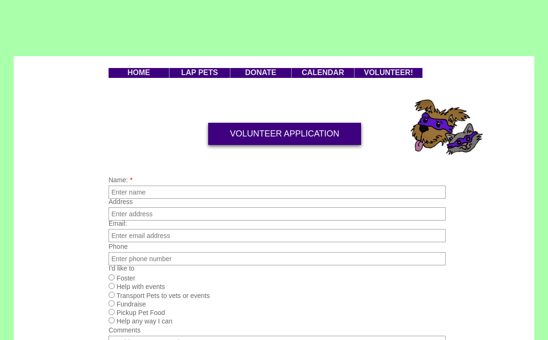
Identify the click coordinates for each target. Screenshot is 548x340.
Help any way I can (140, 321)
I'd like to (122, 268)
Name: (121, 180)
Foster (122, 278)
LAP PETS (199, 72)
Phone (118, 246)
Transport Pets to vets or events (159, 295)
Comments (125, 330)
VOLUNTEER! (388, 72)
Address (121, 201)
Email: (118, 223)
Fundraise (127, 304)
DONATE (260, 72)
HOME (138, 72)
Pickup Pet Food (137, 312)
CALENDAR (323, 72)
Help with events (137, 286)
